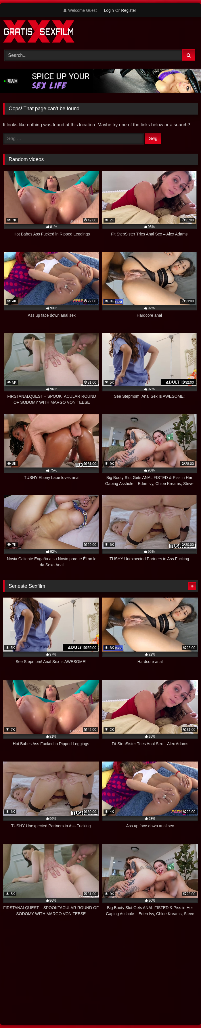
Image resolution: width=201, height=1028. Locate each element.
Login (109, 10)
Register (128, 10)
